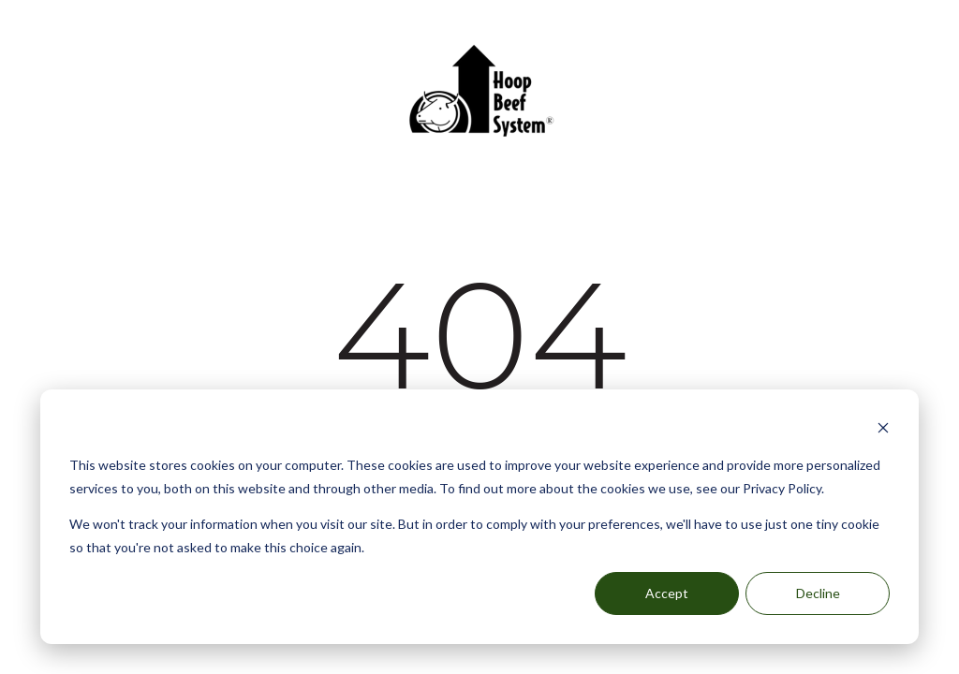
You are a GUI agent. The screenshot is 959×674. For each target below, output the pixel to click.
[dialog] (479, 516)
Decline (818, 593)
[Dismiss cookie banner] (883, 430)
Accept (666, 593)
